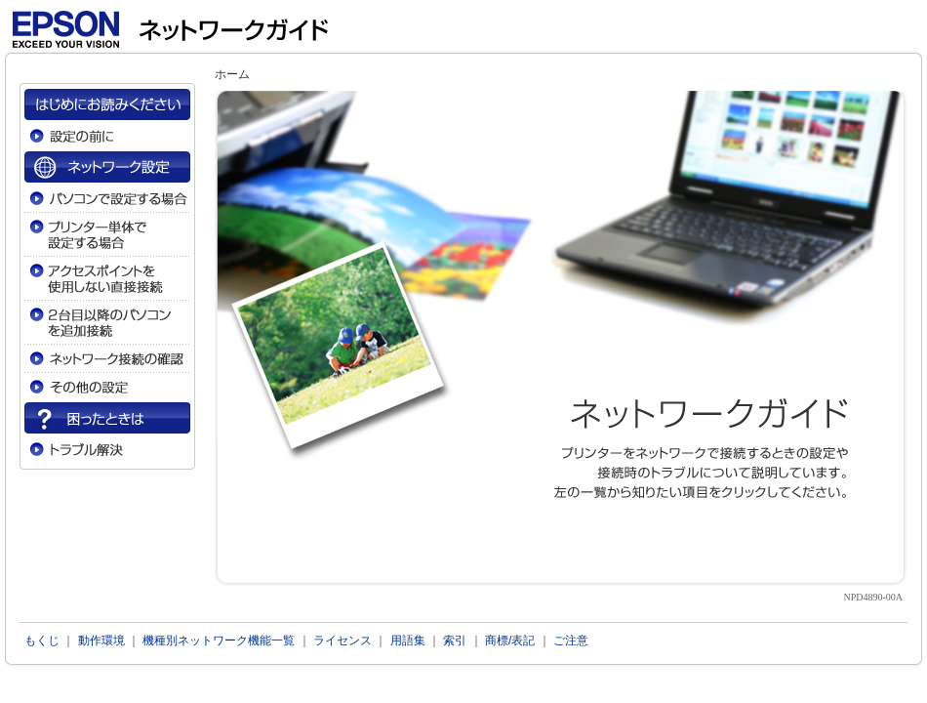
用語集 (407, 640)
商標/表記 (510, 640)
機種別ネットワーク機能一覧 (218, 640)
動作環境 (101, 640)
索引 (454, 640)
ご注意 (570, 640)
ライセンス (342, 640)
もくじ (42, 640)
